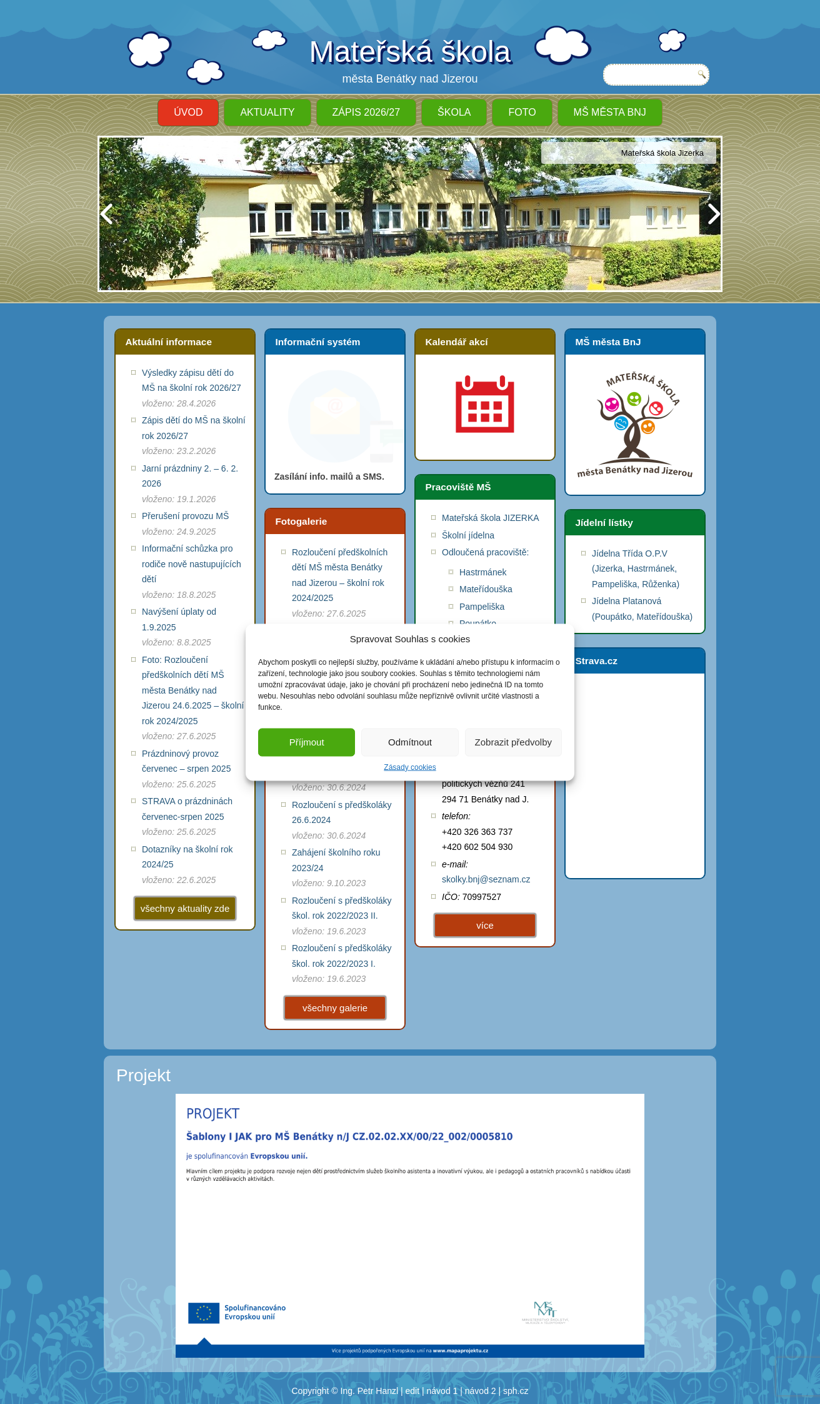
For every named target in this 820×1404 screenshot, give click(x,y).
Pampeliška (481, 607)
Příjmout (306, 742)
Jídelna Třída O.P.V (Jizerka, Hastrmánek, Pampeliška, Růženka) (635, 568)
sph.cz (515, 1391)
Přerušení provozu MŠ (185, 516)
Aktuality (267, 112)
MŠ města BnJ (610, 112)
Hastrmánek (482, 572)
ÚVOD (188, 112)
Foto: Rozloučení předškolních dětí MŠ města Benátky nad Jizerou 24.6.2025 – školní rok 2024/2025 (193, 690)
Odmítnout (410, 742)
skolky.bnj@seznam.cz (486, 879)
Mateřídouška (485, 589)
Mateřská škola (410, 51)
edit (413, 1391)
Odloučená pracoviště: (485, 552)
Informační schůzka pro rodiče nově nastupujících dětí (191, 563)
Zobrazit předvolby (513, 742)
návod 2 (480, 1391)
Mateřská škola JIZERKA (490, 518)
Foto (522, 112)
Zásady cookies (410, 766)
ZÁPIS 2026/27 (366, 112)
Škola (454, 112)
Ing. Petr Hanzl (370, 1391)
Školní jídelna (468, 535)
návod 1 (442, 1391)
